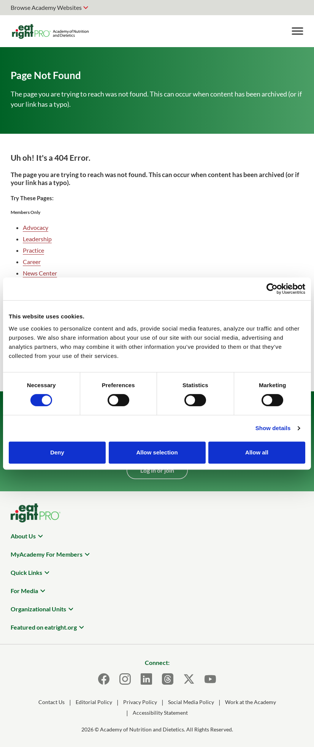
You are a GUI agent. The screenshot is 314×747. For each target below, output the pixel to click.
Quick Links (26, 572)
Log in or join (157, 470)
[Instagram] (125, 679)
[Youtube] (210, 679)
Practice (33, 250)
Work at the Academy (250, 702)
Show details (273, 428)
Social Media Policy (191, 702)
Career (32, 261)
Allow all (256, 452)
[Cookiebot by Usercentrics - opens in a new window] (272, 288)
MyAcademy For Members (46, 554)
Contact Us (51, 702)
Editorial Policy (94, 702)
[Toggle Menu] (297, 31)
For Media (24, 590)
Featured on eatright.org (44, 627)
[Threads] (167, 679)
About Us (23, 536)
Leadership (37, 238)
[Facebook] (103, 679)
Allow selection (157, 452)
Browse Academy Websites (46, 7)
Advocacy (35, 227)
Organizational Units (38, 608)
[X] (189, 679)
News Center (40, 273)
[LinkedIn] (146, 679)
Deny (57, 452)
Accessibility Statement (160, 712)
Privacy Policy (140, 702)
